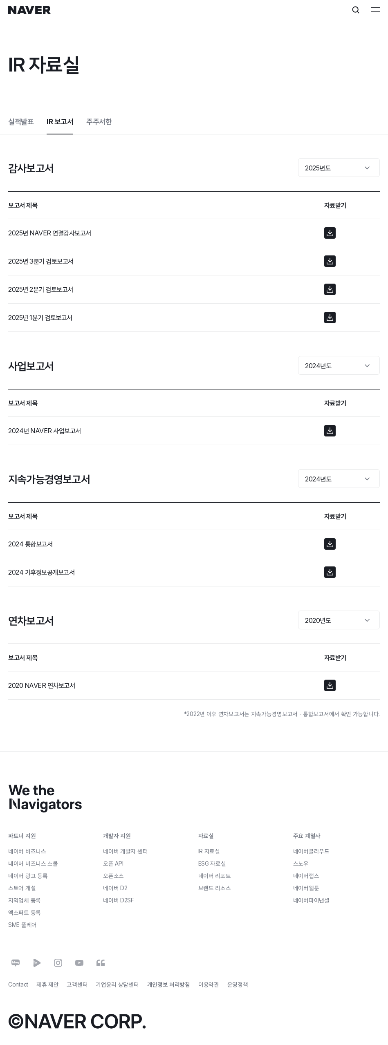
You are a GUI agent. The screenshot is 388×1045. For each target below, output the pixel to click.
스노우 (301, 863)
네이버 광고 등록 (27, 875)
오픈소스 (113, 875)
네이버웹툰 (306, 887)
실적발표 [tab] (21, 121)
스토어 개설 (22, 887)
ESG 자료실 (212, 863)
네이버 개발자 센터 (125, 851)
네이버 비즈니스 (27, 851)
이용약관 (208, 984)
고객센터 (77, 984)
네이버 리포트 (214, 875)
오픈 (113, 863)
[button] (330, 233)
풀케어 (22, 924)
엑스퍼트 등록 (24, 912)
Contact (18, 984)
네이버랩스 (306, 875)
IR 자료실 (209, 851)
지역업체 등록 (24, 900)
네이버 (115, 887)
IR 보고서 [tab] (60, 121)
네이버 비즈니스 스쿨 (33, 863)
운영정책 (237, 984)
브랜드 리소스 (214, 887)
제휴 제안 (47, 984)
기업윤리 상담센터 (117, 984)
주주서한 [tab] (99, 121)
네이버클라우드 (311, 851)
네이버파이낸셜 (311, 900)
